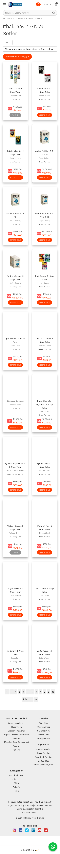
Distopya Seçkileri (15, 401)
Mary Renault (15, 158)
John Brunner (15, 405)
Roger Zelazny (44, 158)
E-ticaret (25, 849)
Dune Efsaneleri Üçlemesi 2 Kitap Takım (44, 404)
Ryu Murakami (44, 471)
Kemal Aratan (44, 96)
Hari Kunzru (44, 283)
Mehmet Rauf (44, 533)
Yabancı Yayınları (45, 349)
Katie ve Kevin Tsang (15, 471)
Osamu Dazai (15, 96)
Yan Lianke (44, 596)
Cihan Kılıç (15, 658)
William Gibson (15, 533)
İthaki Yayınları (15, 99)
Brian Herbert (44, 411)
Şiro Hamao (15, 346)
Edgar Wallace (15, 596)
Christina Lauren (44, 346)
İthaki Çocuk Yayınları (15, 474)
